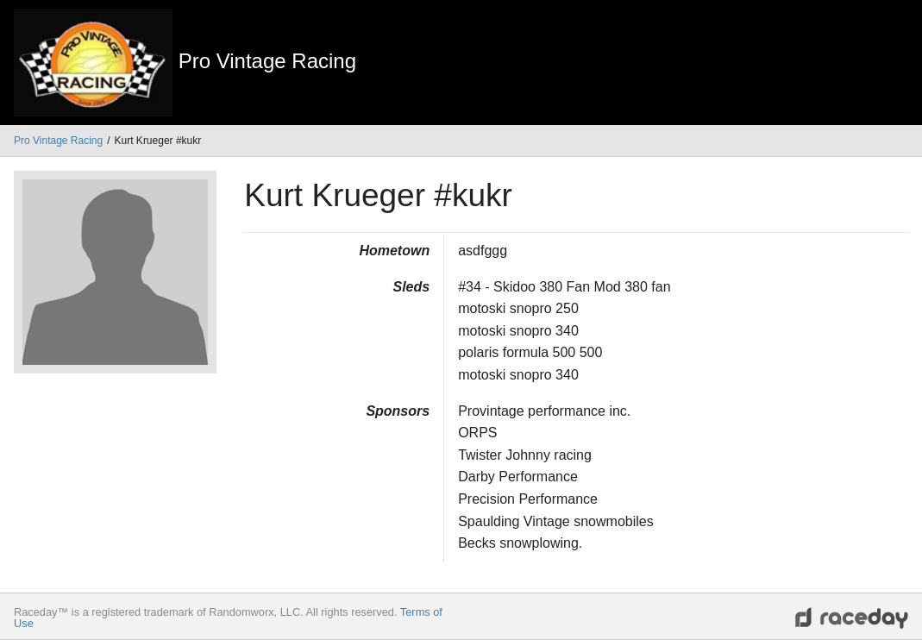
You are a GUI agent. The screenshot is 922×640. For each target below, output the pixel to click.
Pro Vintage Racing (58, 141)
